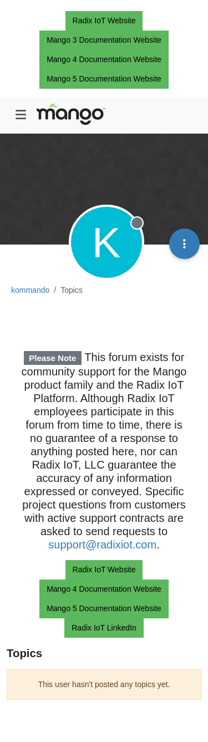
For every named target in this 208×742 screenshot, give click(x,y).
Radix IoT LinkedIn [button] (104, 627)
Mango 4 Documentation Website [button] (104, 59)
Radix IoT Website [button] (104, 20)
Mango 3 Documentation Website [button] (104, 39)
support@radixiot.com (102, 544)
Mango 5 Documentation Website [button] (104, 78)
